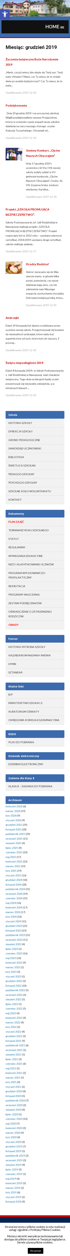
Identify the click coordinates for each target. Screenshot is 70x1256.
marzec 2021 (13, 1077)
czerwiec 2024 (14, 898)
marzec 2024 (13, 912)
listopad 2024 (13, 884)
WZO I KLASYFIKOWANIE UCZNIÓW (31, 564)
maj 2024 (11, 902)
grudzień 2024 (14, 879)
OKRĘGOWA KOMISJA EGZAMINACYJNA (33, 720)
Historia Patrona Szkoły (26, 646)
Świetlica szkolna (22, 465)
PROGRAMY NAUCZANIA (24, 594)
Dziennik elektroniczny (25, 764)
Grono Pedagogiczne (24, 440)
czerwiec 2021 (14, 1063)
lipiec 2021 (12, 1059)
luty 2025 (11, 870)
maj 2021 (11, 1068)
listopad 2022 (13, 985)
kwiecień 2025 (14, 861)
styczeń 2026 (13, 820)
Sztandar (15, 672)
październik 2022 (15, 990)
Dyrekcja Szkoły (20, 431)
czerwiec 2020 (14, 1118)
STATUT (13, 538)
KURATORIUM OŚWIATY (23, 711)
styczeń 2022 (13, 1031)
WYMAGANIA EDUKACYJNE (25, 555)
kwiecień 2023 (14, 962)
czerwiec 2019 (14, 1174)
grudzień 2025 (14, 824)
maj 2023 (11, 958)
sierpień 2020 (13, 1109)
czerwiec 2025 (14, 852)
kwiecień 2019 (14, 1183)
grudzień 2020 (14, 1091)
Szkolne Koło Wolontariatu (29, 491)
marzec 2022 (13, 1022)
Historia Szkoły (20, 422)
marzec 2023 (13, 967)
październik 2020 (15, 1100)
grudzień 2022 (14, 981)
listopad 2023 (13, 930)
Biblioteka (16, 457)
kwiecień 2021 (14, 1072)
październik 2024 (15, 889)
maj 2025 (11, 857)
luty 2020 (11, 1137)
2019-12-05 (50, 305)
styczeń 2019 (13, 1197)
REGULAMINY (16, 547)
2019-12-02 (29, 350)
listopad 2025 (13, 829)
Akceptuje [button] (35, 1250)
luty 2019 (11, 1192)
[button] (5, 14)
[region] (35, 8)
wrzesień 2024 (14, 893)
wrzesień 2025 (14, 838)
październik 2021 (15, 1045)
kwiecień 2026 (14, 806)
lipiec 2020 (12, 1114)
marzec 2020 (13, 1132)
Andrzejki (12, 317)
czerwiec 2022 (14, 1008)
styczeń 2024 (13, 921)
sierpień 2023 (13, 944)
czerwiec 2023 (14, 953)
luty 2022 (11, 1026)
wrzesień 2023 (14, 939)
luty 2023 (11, 971)
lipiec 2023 (12, 948)
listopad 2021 (13, 1040)
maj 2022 (11, 1013)
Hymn (12, 664)
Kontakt (15, 499)
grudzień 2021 (14, 1036)
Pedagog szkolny (21, 474)
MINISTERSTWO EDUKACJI (25, 703)
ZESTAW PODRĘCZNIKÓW (25, 603)
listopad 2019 (13, 1151)
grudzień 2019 (14, 1146)
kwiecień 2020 (14, 1128)
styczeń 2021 (13, 1086)
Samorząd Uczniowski (24, 448)
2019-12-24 (29, 92)
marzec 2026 (13, 811)
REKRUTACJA (16, 586)
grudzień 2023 (14, 925)
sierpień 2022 (13, 999)
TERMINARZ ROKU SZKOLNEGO (28, 530)
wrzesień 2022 (14, 994)
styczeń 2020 (13, 1141)
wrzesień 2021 (14, 1050)
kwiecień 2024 (14, 907)
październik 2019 (15, 1155)
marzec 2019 (13, 1187)
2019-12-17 (29, 251)
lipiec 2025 (12, 847)
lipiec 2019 (12, 1169)
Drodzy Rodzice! (37, 264)
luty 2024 (11, 916)
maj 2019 (11, 1178)
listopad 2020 (13, 1095)
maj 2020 (11, 1123)
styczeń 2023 (13, 976)
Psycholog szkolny (22, 482)
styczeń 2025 (13, 875)
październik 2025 (15, 833)
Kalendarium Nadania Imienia (29, 655)
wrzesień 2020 (14, 1105)
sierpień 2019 (13, 1164)
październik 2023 (15, 935)
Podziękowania (16, 105)
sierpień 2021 (13, 1054)
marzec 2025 (13, 866)
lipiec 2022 (12, 1004)
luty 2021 (11, 1082)
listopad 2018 (13, 1201)
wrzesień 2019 (14, 1160)
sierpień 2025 (13, 843)
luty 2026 (11, 815)
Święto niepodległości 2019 (24, 362)
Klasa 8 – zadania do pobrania (30, 786)
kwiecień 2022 (14, 1017)
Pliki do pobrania (21, 742)
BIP (10, 694)
